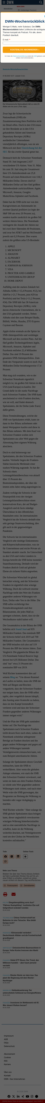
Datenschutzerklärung (20, 56)
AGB (35, 56)
